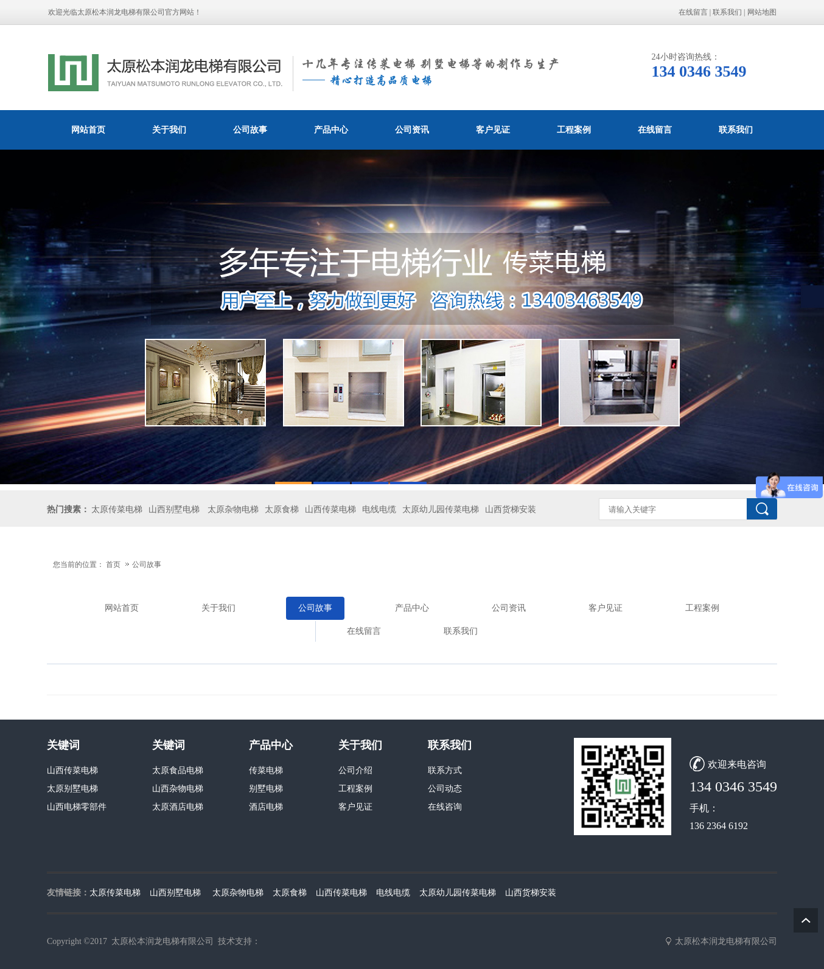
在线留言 (693, 12)
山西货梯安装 (510, 509)
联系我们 (727, 12)
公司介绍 (355, 770)
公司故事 (250, 129)
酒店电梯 (266, 806)
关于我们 (169, 129)
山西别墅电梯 (174, 509)
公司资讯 (412, 129)
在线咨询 (445, 806)
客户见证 (493, 129)
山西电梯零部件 (76, 806)
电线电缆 (379, 509)
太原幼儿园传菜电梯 (440, 509)
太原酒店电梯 (177, 806)
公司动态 (445, 788)
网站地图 (762, 12)
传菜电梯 (266, 770)
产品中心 (331, 129)
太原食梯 (282, 509)
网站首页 (88, 129)
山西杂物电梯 (177, 788)
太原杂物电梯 (233, 509)
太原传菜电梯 (116, 509)
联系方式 (445, 770)
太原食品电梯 (177, 770)
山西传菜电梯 (330, 509)
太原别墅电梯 (72, 788)
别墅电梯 (266, 788)
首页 (113, 564)
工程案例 (574, 129)
